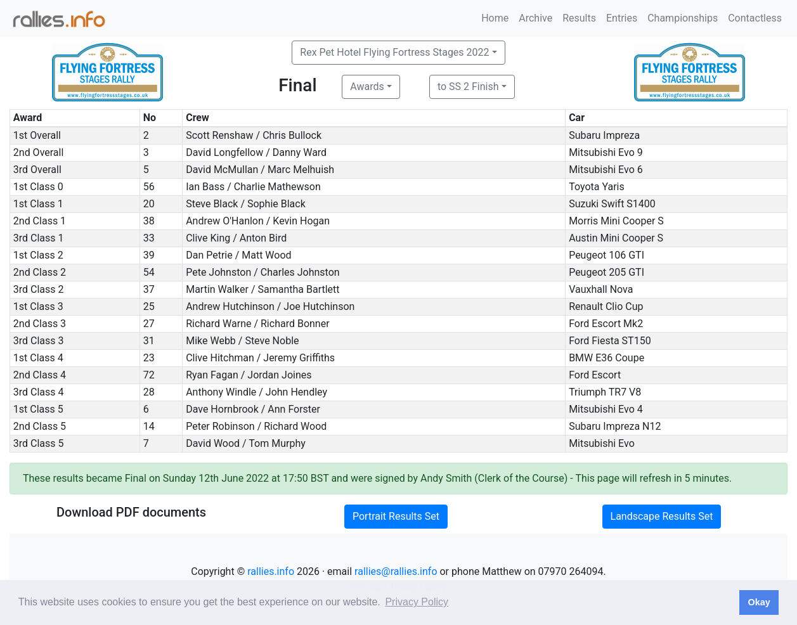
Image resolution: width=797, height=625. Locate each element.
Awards (367, 87)
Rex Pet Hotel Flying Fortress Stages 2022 (394, 52)
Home (495, 18)
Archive (535, 18)
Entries (621, 18)
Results (579, 18)
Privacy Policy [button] (416, 601)
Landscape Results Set (662, 516)
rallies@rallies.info (395, 571)
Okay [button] (759, 602)
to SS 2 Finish (468, 87)
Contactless (755, 18)
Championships (682, 18)
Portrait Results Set (396, 516)
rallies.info (270, 571)
